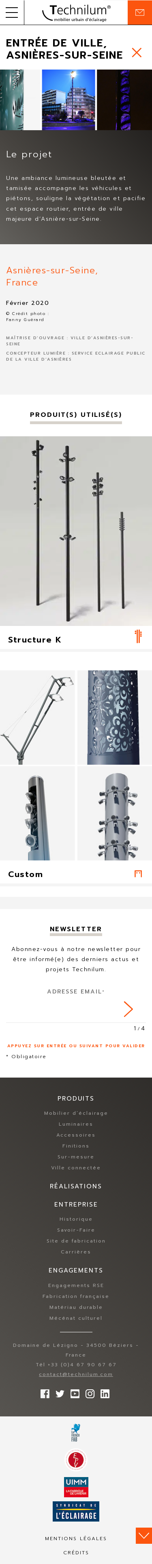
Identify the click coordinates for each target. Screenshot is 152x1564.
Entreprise (76, 1204)
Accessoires (76, 1135)
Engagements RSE (76, 1285)
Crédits (76, 1552)
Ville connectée (76, 1167)
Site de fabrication (76, 1241)
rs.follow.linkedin (102, 1391)
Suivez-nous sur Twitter (58, 1391)
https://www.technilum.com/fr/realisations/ (137, 52)
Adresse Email (76, 991)
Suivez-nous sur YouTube (73, 1391)
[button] (12, 12)
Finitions (76, 1146)
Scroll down (144, 1536)
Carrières (76, 1251)
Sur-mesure (76, 1156)
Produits (76, 1098)
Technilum (76, 12)
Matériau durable (76, 1307)
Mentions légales (76, 1538)
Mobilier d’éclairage (76, 1113)
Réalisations (76, 1186)
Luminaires (76, 1124)
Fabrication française (76, 1296)
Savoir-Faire (76, 1230)
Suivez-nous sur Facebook (43, 1391)
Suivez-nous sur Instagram (87, 1391)
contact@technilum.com (76, 1374)
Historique (76, 1219)
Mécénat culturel (76, 1318)
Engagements (76, 1270)
